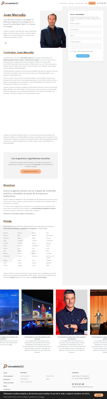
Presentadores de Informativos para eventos (42, 338)
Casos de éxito (79, 3)
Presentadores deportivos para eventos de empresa (77, 338)
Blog (86, 3)
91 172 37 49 (101, 3)
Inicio (5, 373)
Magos (48, 379)
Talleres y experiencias (26, 381)
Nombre (75, 23)
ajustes (42, 397)
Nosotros (71, 3)
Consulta (75, 41)
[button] (5, 43)
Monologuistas (24, 379)
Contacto (6, 389)
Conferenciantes (25, 376)
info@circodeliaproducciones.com (82, 386)
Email (74, 29)
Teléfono (72, 35)
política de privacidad (87, 51)
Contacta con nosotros (31, 171)
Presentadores (50, 376)
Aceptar (98, 395)
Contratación (63, 3)
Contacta (92, 3)
